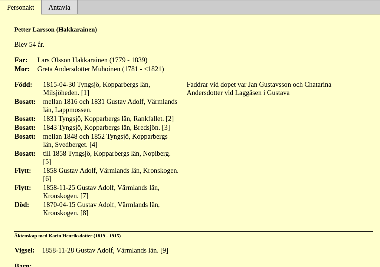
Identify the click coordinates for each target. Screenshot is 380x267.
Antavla (60, 7)
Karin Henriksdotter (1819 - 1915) (85, 235)
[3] (166, 127)
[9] (164, 250)
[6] (47, 178)
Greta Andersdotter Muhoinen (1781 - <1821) (100, 69)
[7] (85, 196)
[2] (170, 118)
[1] (85, 92)
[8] (85, 213)
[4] (93, 144)
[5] (47, 161)
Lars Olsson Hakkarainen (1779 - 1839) (92, 60)
